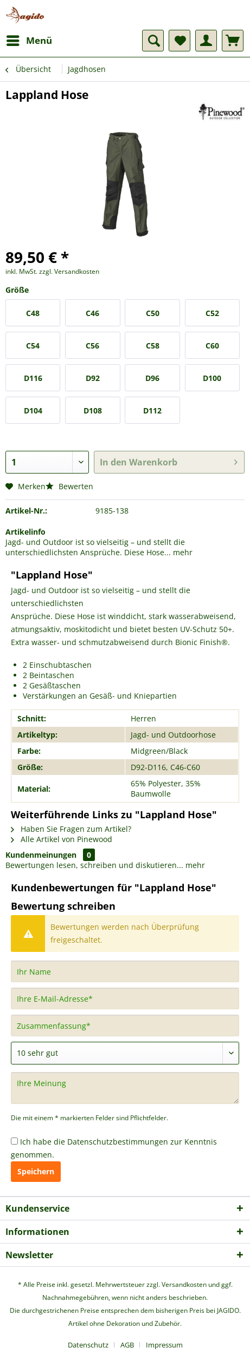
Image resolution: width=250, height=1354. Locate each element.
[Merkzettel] (179, 40)
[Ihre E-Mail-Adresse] (125, 998)
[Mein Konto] (206, 40)
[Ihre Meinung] (125, 1088)
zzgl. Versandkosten (69, 271)
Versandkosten (184, 1284)
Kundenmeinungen (40, 855)
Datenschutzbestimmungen (117, 1141)
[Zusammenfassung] (125, 1025)
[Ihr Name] (125, 971)
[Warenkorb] (232, 40)
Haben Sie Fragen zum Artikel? (71, 829)
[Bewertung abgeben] (125, 1053)
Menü (29, 39)
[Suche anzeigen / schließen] (153, 40)
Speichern (35, 1171)
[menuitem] (28, 40)
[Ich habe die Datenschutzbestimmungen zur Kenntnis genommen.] (14, 1141)
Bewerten (69, 486)
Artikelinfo (25, 532)
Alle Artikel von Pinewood (61, 839)
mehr (182, 552)
